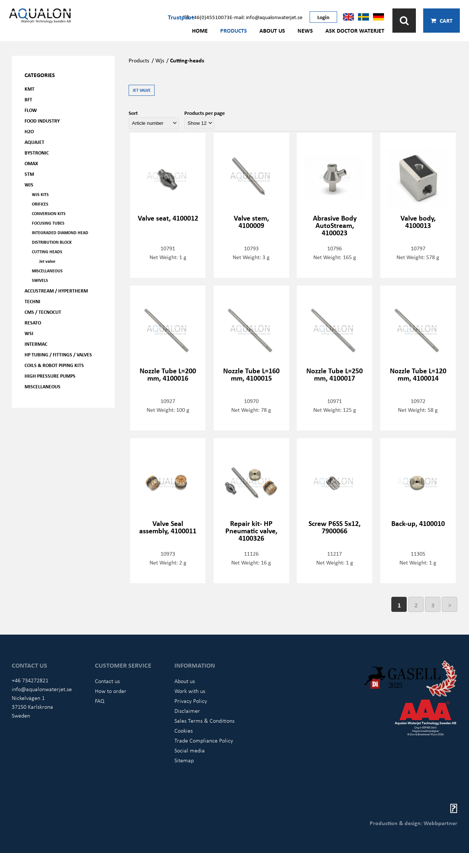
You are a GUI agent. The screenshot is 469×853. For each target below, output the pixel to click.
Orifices (40, 204)
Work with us (189, 691)
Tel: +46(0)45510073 (206, 17)
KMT (29, 88)
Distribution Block (52, 242)
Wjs (159, 60)
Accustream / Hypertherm (56, 290)
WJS (29, 184)
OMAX (31, 163)
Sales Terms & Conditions (204, 720)
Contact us (107, 681)
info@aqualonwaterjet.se (42, 689)
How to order (110, 691)
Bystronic (37, 152)
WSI (29, 333)
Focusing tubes (48, 223)
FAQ (99, 701)
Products (233, 30)
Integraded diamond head (60, 232)
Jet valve (47, 261)
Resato (33, 322)
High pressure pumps (50, 375)
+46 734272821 (30, 680)
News (305, 30)
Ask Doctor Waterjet (354, 30)
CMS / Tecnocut (43, 311)
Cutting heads (47, 251)
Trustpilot (181, 16)
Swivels (40, 280)
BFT (28, 99)
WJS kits (40, 194)
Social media (189, 750)
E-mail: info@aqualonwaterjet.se (266, 17)
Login (323, 17)
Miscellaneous (47, 270)
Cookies (183, 730)
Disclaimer (187, 711)
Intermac (36, 343)
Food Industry (42, 120)
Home (200, 30)
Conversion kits (49, 213)
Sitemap (184, 760)
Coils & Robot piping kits (54, 365)
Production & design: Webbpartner (413, 823)
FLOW (31, 109)
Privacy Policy (190, 701)
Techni (32, 301)
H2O (29, 131)
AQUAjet (34, 141)
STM (29, 173)
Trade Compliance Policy (203, 740)
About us (272, 30)
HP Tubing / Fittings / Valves (58, 354)
